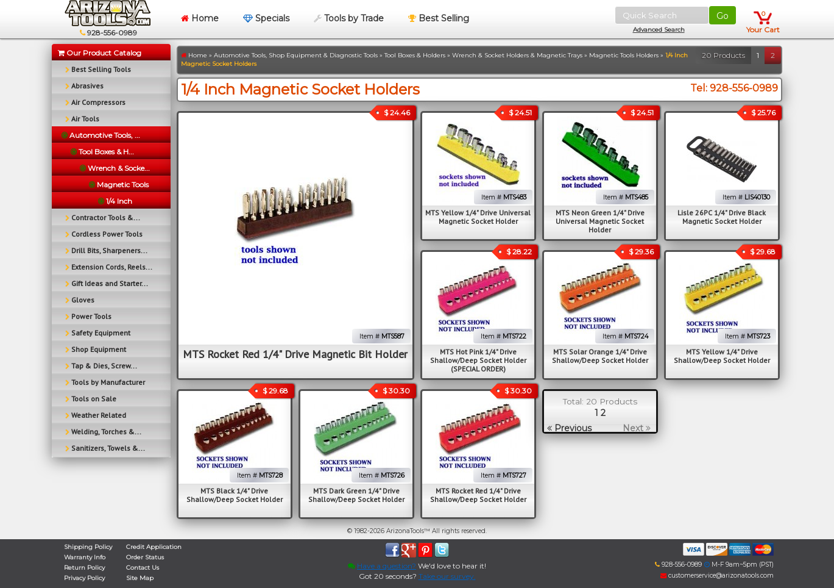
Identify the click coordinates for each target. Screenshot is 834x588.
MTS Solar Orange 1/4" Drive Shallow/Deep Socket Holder (600, 356)
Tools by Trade (349, 18)
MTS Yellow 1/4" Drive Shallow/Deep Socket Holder (722, 356)
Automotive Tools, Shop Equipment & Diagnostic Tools (296, 55)
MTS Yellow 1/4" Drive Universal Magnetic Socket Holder (478, 217)
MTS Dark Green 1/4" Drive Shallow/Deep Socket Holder (356, 495)
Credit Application (154, 547)
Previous (569, 428)
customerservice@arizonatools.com (717, 575)
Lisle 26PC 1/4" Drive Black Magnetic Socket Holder (721, 217)
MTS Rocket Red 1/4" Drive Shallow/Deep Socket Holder (478, 495)
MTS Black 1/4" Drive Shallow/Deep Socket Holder (234, 495)
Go (722, 15)
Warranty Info (84, 557)
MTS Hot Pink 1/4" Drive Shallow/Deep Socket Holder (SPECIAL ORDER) (478, 360)
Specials (266, 18)
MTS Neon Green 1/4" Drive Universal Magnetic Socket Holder (600, 221)
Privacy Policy (84, 578)
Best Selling (438, 18)
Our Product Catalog (99, 52)
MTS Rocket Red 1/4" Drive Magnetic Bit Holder (295, 354)
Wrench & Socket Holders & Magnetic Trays (517, 55)
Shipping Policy (88, 547)
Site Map (140, 578)
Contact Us (142, 568)
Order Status (145, 557)
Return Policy (84, 568)
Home (200, 18)
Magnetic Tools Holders (624, 55)
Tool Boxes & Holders (414, 55)
